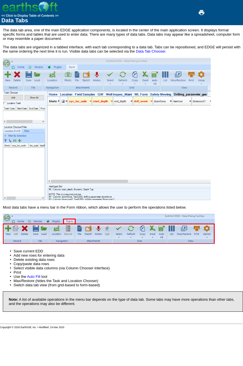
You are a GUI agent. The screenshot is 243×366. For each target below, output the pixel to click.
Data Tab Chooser (150, 51)
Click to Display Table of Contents (30, 15)
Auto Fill (33, 276)
